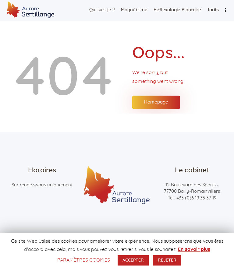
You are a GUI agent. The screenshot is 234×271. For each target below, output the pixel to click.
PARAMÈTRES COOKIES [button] (83, 260)
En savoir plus (194, 249)
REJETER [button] (167, 260)
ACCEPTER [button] (133, 260)
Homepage (156, 102)
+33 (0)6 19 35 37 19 (196, 198)
